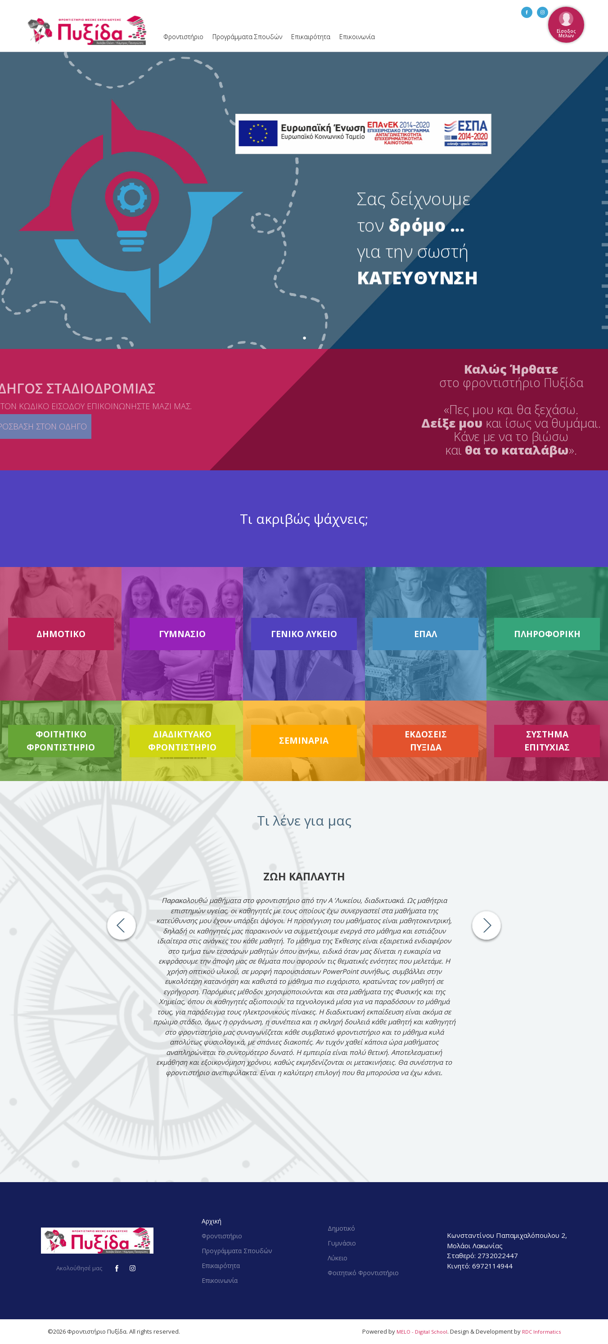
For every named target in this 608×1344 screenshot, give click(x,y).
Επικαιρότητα (310, 36)
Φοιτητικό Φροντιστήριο (363, 1272)
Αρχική (211, 1221)
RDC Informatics (541, 1331)
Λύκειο (337, 1258)
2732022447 (497, 1255)
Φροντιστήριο (183, 36)
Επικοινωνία (357, 36)
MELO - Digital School (421, 1331)
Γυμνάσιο (342, 1243)
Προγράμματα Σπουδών (247, 36)
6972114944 (492, 1265)
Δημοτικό (341, 1228)
